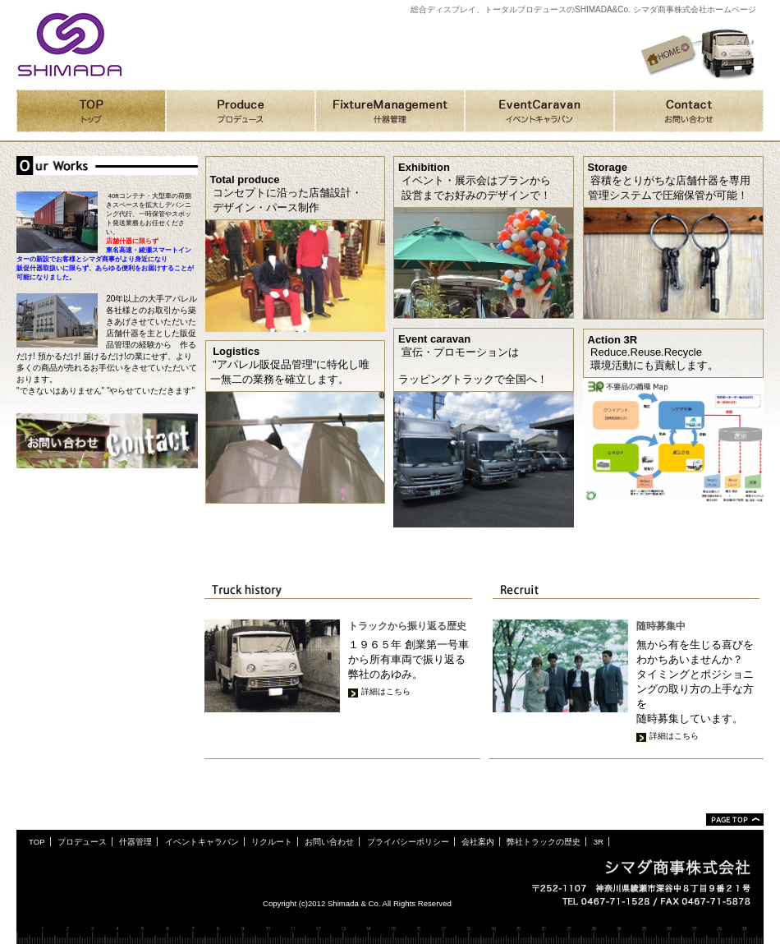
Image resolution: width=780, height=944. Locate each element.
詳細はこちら (386, 691)
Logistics (236, 351)
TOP (37, 841)
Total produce (245, 179)
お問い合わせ (329, 841)
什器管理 (135, 841)
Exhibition (424, 167)
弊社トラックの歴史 (543, 841)
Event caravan (434, 339)
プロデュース (82, 841)
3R (598, 841)
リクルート (271, 841)
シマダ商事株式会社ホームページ (69, 44)
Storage (607, 167)
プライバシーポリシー (408, 841)
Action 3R (613, 340)
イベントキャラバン (202, 841)
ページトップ (735, 819)
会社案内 (477, 841)
